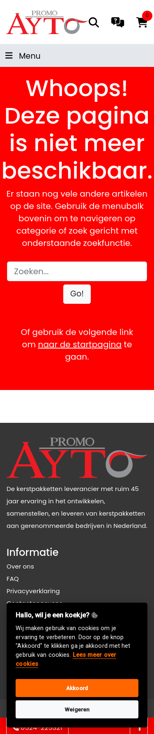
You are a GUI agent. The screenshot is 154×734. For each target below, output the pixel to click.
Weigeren (77, 709)
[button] (77, 294)
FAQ (13, 578)
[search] (94, 22)
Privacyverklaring (33, 591)
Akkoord (77, 688)
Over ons (20, 566)
